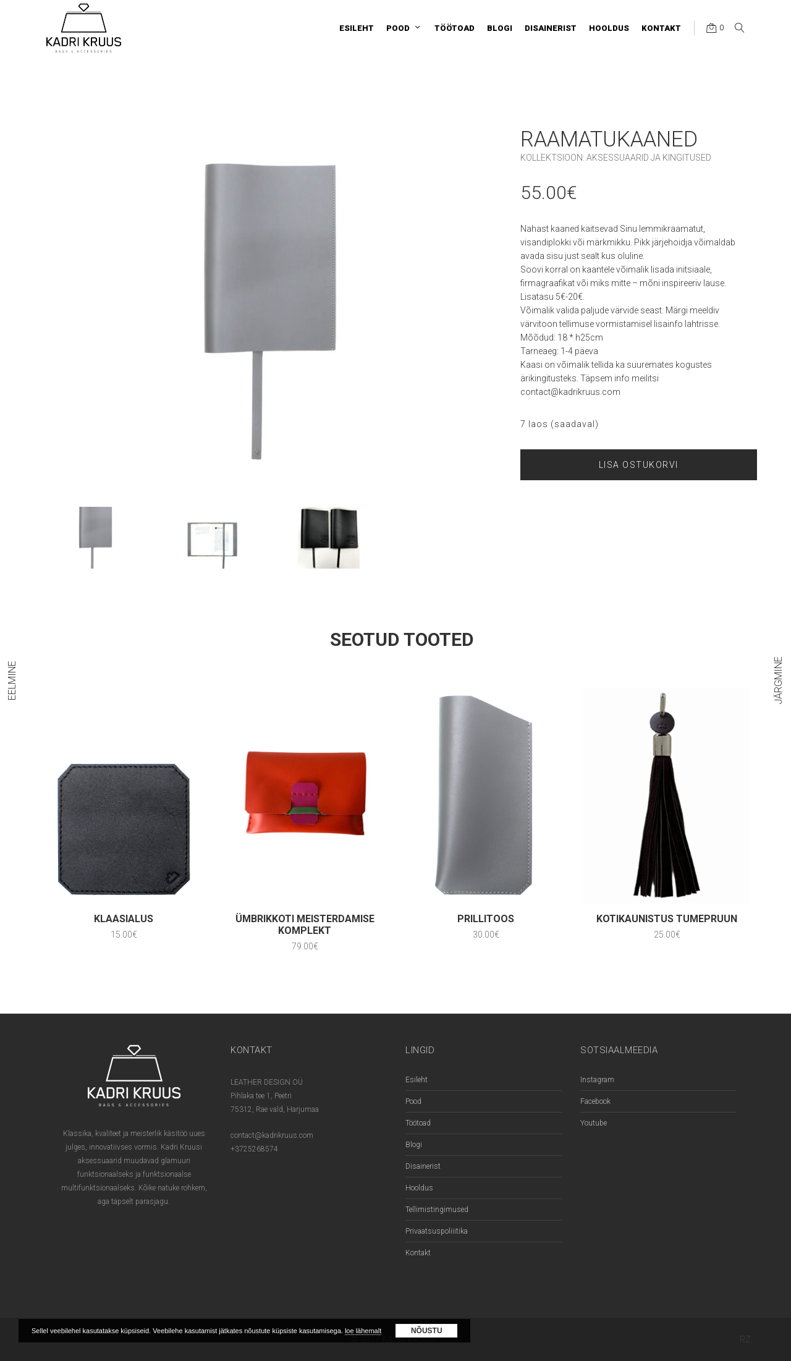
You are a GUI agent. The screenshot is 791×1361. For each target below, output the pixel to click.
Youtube (593, 1123)
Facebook (595, 1101)
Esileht (416, 1079)
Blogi (413, 1144)
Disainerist (423, 1166)
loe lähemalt (363, 1330)
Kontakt (418, 1253)
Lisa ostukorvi (639, 465)
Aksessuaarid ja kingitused (648, 158)
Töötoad (418, 1123)
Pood (413, 1101)
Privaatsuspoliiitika (436, 1231)
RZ (745, 1339)
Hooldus (419, 1188)
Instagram (597, 1079)
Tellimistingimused (436, 1209)
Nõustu (426, 1330)
